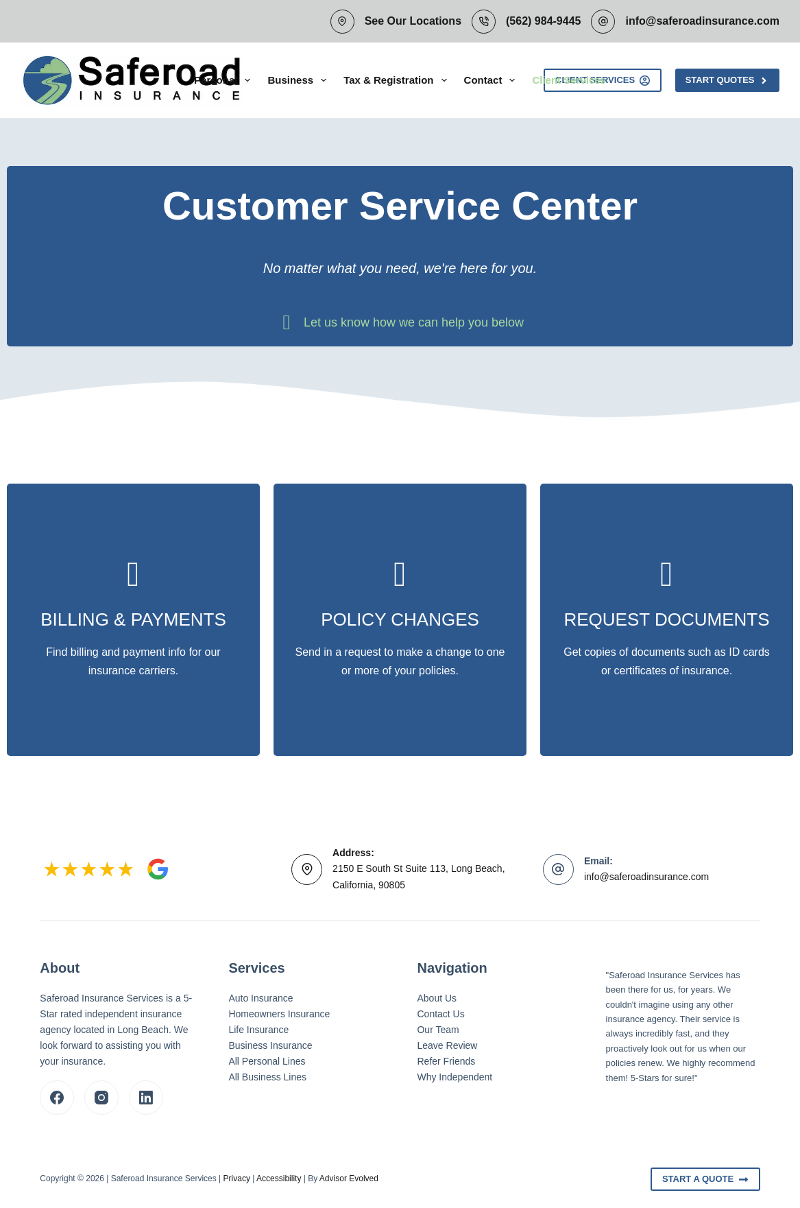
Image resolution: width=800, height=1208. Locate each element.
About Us (437, 998)
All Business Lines (267, 1076)
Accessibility (278, 1178)
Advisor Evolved (348, 1178)
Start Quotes (727, 80)
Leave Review (447, 1045)
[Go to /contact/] (400, 619)
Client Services (569, 80)
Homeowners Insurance (279, 1013)
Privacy (236, 1178)
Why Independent (454, 1076)
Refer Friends (446, 1061)
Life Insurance (258, 1029)
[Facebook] (57, 1097)
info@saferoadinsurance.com (702, 21)
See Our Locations (413, 21)
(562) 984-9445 (543, 21)
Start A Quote (705, 1179)
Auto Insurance (260, 998)
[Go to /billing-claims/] (133, 619)
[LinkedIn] (146, 1097)
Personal (225, 80)
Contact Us (440, 1013)
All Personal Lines (266, 1061)
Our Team (438, 1029)
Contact (492, 80)
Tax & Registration (397, 80)
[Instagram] (101, 1097)
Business (299, 80)
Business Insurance (270, 1045)
